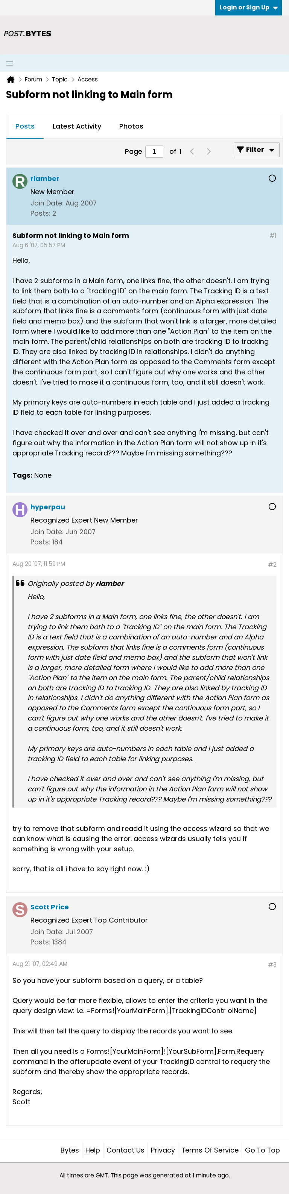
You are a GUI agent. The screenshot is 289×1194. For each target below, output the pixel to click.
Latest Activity (77, 126)
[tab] (25, 126)
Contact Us (125, 1150)
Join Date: (47, 203)
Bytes (70, 1150)
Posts (25, 126)
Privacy (163, 1150)
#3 (272, 965)
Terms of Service (210, 1150)
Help (92, 1150)
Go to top (262, 1150)
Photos (131, 126)
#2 (272, 565)
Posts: (40, 213)
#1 (273, 236)
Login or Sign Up (249, 7)
